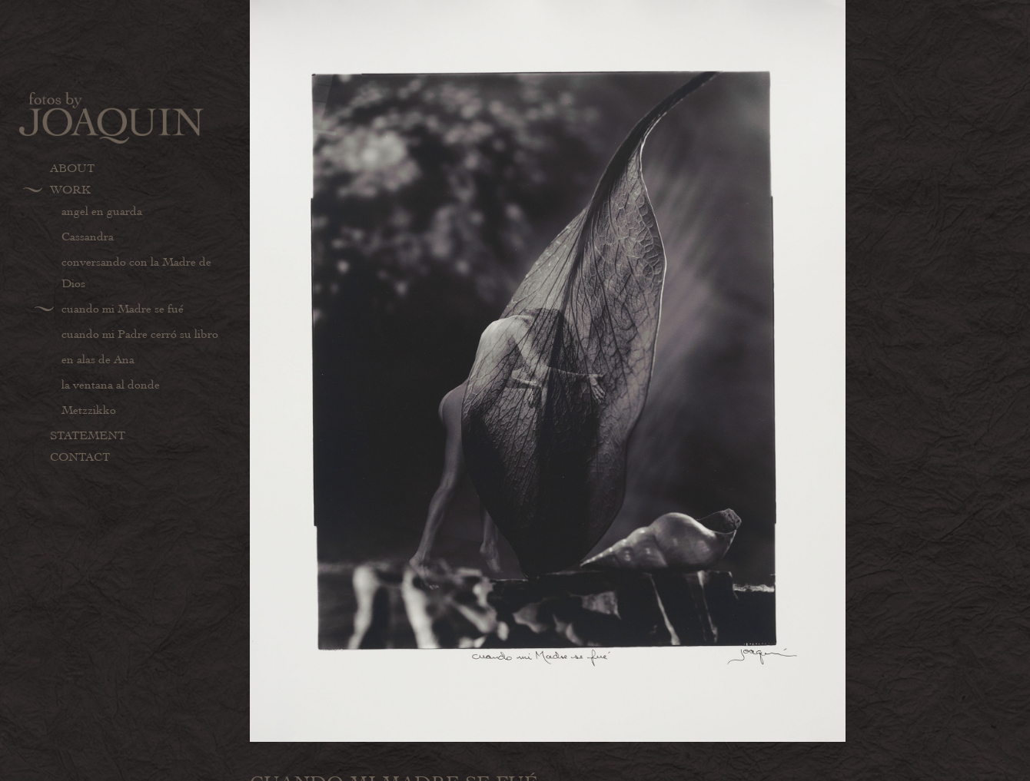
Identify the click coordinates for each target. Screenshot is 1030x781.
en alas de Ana (98, 359)
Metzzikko (88, 410)
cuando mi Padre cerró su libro (139, 334)
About (72, 168)
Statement (87, 435)
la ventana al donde (110, 385)
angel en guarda (101, 211)
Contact (80, 457)
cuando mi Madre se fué (122, 309)
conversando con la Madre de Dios (136, 272)
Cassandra (87, 236)
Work (70, 190)
